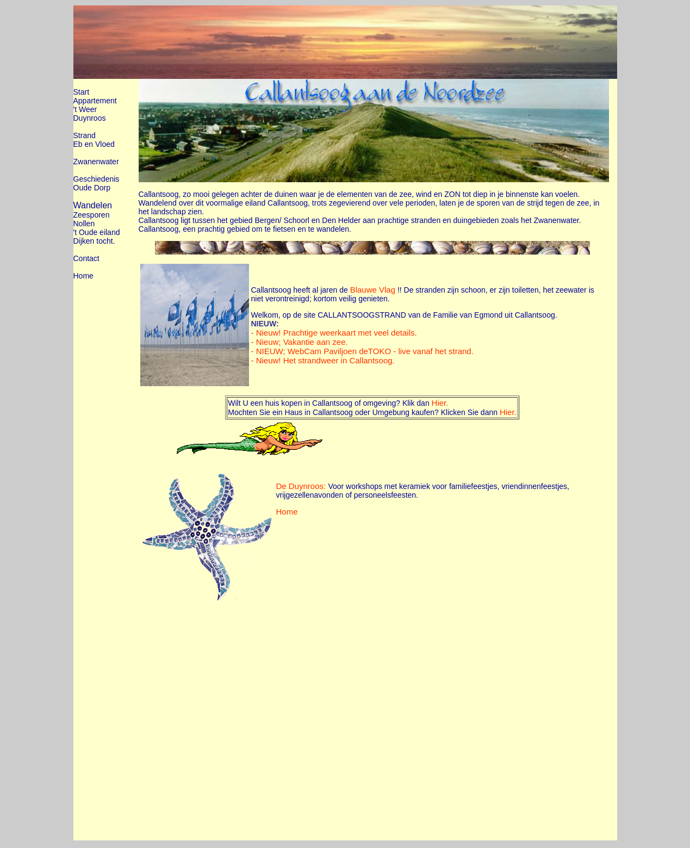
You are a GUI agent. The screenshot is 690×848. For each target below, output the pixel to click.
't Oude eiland (96, 232)
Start (81, 92)
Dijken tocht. (94, 241)
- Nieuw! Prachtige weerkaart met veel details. (334, 332)
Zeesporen (91, 215)
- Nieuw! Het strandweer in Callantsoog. (323, 360)
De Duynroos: (302, 486)
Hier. (440, 402)
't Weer (85, 109)
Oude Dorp (91, 187)
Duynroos (89, 118)
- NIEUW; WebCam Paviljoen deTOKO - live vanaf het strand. (362, 351)
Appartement (95, 100)
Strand (84, 135)
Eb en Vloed (94, 144)
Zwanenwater (96, 161)
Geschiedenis (96, 179)
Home (83, 275)
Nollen (84, 223)
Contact (86, 258)
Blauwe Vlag (372, 289)
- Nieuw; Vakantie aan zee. (299, 341)
